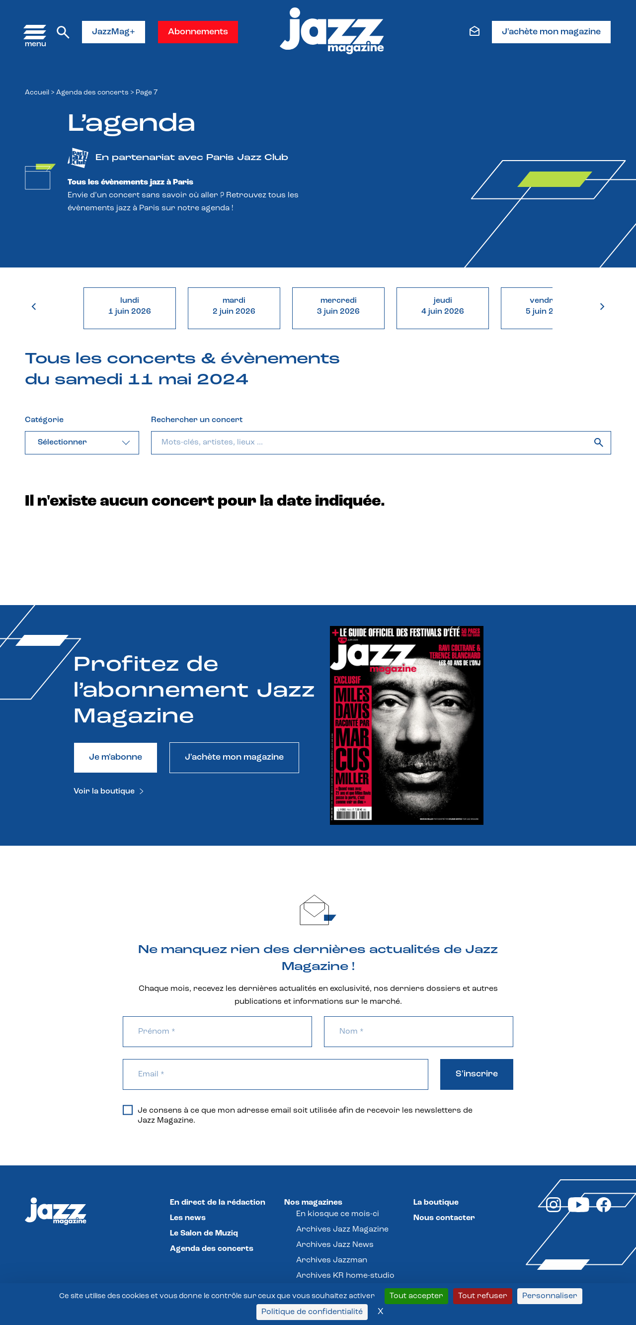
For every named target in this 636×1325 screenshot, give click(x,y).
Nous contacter (444, 1218)
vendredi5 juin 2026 (547, 306)
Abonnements (198, 32)
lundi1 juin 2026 (129, 306)
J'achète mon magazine (551, 32)
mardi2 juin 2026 (234, 306)
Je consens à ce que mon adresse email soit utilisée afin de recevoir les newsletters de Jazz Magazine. (298, 1115)
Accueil (37, 92)
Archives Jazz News (335, 1245)
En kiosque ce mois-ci (337, 1214)
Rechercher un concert (196, 420)
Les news (188, 1218)
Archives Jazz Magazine (342, 1230)
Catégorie (44, 420)
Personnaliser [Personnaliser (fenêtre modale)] (549, 1296)
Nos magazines (313, 1203)
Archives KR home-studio (345, 1276)
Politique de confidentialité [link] (312, 1312)
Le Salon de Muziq (204, 1233)
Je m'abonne (115, 757)
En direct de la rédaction (217, 1203)
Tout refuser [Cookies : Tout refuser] (482, 1296)
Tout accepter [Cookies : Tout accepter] (416, 1296)
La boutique (436, 1203)
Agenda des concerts (92, 92)
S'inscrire (477, 1074)
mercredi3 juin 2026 (338, 306)
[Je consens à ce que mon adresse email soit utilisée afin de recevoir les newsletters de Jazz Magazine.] (128, 1110)
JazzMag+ (113, 32)
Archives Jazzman (331, 1260)
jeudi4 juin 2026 (442, 306)
